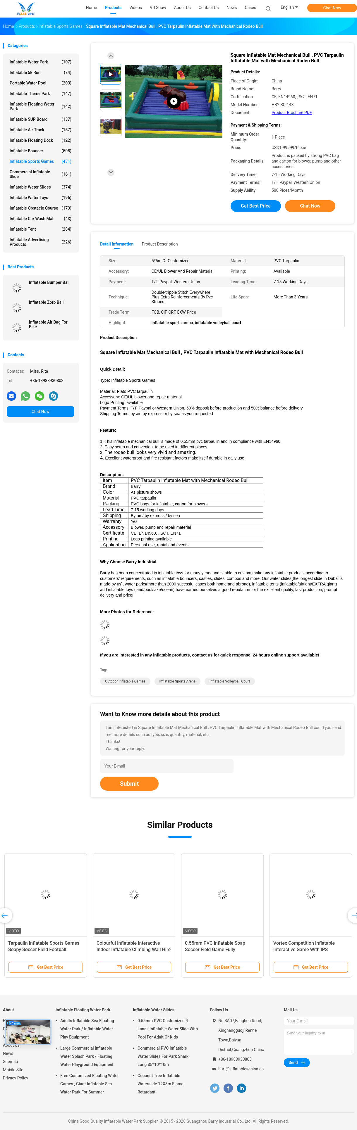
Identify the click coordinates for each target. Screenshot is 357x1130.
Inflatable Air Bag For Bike (48, 324)
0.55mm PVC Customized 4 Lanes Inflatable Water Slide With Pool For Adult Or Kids (168, 1028)
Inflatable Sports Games (40, 161)
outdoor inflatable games (125, 681)
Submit (129, 783)
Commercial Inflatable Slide (40, 174)
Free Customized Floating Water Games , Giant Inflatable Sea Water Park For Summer (89, 1083)
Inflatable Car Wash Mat (40, 219)
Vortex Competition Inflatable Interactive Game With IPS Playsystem (304, 949)
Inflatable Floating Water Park (40, 106)
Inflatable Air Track (40, 130)
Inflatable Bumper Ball (49, 282)
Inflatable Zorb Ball (46, 302)
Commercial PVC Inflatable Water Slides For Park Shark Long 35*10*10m (163, 1056)
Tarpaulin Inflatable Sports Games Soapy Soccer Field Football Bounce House (43, 949)
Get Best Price (256, 206)
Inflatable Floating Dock (40, 140)
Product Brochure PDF (292, 112)
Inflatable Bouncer (40, 151)
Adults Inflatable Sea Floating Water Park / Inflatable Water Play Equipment (87, 1028)
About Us (11, 1045)
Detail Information (116, 244)
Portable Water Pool (40, 83)
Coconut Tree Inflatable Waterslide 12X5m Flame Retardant (160, 1083)
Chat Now (332, 8)
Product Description (160, 244)
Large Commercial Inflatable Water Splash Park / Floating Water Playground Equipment (87, 1056)
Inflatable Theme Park (40, 93)
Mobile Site (13, 1069)
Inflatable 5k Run (40, 72)
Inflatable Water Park (40, 62)
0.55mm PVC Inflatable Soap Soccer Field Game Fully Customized (215, 949)
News (8, 1053)
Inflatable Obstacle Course (40, 208)
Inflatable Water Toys (40, 198)
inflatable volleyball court (230, 681)
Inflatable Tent (40, 229)
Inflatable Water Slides (40, 187)
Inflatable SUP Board (40, 119)
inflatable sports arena (177, 681)
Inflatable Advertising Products (40, 242)
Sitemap (10, 1061)
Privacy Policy (15, 1078)
